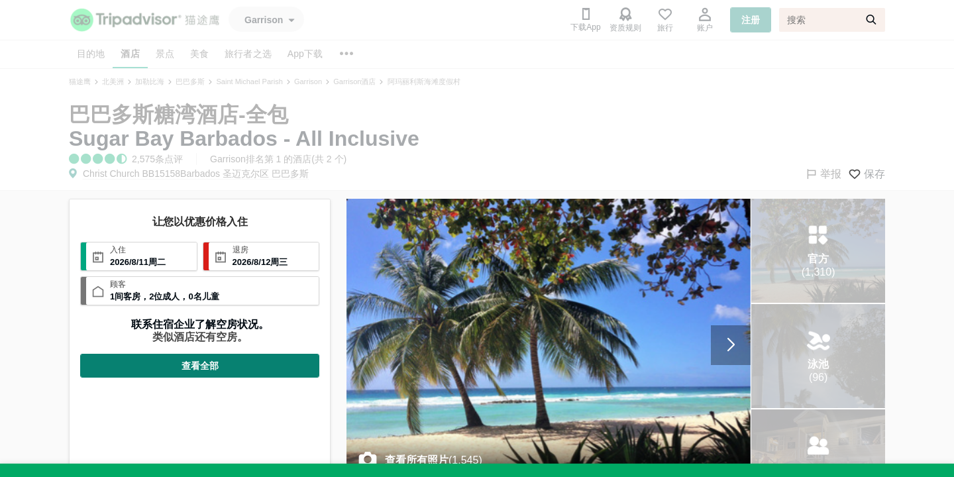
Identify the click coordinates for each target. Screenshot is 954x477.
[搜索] (832, 20)
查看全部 (200, 365)
